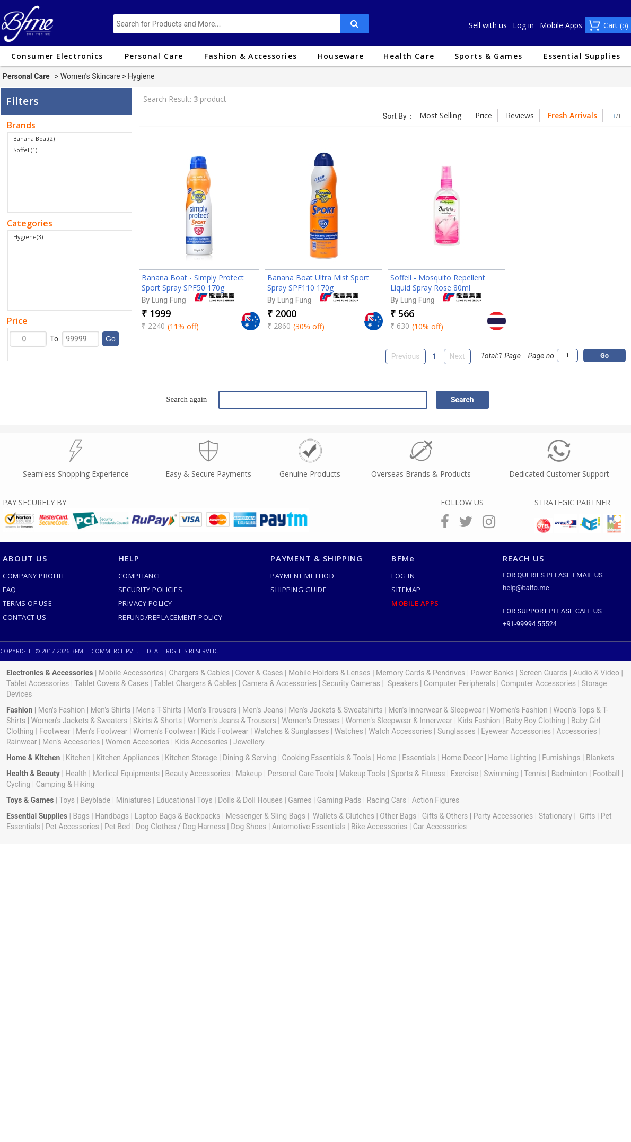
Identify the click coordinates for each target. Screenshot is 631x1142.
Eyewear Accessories (516, 731)
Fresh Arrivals (572, 115)
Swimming (501, 773)
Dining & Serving (249, 757)
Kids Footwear (224, 731)
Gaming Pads (339, 800)
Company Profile (34, 576)
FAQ (9, 589)
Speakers (403, 683)
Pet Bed (117, 826)
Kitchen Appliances (127, 757)
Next (457, 356)
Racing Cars (387, 800)
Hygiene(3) (28, 237)
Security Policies (150, 589)
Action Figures (436, 800)
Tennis (535, 773)
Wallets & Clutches (343, 816)
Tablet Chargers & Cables (195, 683)
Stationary (555, 816)
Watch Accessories (400, 731)
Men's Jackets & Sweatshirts (335, 710)
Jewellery (249, 741)
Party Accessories (503, 816)
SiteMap (406, 589)
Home (386, 757)
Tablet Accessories (37, 683)
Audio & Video (596, 673)
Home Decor (462, 757)
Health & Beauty (33, 773)
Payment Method (302, 576)
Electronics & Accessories (49, 673)
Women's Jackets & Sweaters (79, 720)
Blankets (600, 757)
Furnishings (561, 757)
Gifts (587, 816)
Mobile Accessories (131, 673)
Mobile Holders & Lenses (329, 673)
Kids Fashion (479, 720)
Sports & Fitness (418, 773)
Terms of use (27, 603)
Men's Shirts (111, 710)
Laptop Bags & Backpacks (177, 816)
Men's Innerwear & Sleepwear (436, 710)
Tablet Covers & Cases (111, 683)
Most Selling (440, 115)
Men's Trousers (212, 710)
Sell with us (488, 25)
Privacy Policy (145, 603)
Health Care (408, 56)
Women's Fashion (519, 710)
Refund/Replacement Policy (170, 617)
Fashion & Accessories (250, 56)
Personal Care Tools (301, 773)
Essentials (419, 757)
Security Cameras (351, 683)
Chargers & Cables (199, 673)
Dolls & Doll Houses (250, 800)
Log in (523, 25)
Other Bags (398, 816)
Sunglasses (456, 731)
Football (606, 773)
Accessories (576, 731)
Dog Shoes (248, 826)
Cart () (615, 25)
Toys (67, 800)
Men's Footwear (102, 731)
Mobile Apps (561, 25)
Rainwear (21, 741)
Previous (405, 356)
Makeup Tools (362, 773)
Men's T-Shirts (159, 710)
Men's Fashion (61, 710)
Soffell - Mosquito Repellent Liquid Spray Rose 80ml (437, 283)
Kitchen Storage (191, 757)
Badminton (569, 773)
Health (76, 773)
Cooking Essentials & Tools (326, 757)
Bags (81, 816)
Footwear (54, 731)
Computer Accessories (538, 683)
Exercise (464, 773)
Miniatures (133, 800)
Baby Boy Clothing (536, 720)
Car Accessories (440, 826)
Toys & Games (30, 800)
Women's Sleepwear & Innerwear (398, 720)
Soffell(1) (25, 150)
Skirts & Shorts (157, 720)
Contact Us (24, 617)
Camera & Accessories (279, 683)
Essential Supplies (582, 56)
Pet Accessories (72, 826)
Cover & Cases (259, 673)
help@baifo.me (526, 588)
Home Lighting (512, 757)
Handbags (112, 816)
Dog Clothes (156, 826)
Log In (403, 576)
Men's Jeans (262, 710)
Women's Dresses (311, 720)
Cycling (18, 784)
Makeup (249, 773)
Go (111, 339)
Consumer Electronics (57, 56)
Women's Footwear (164, 731)
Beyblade (95, 800)
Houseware (341, 56)
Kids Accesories (201, 741)
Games (299, 800)
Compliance (140, 576)
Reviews (520, 115)
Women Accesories (137, 741)
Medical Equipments (126, 773)
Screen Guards (543, 673)
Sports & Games (488, 56)
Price (483, 115)
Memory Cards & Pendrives (420, 673)
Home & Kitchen (33, 757)
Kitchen (78, 757)
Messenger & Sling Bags (266, 816)
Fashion (19, 710)
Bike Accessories (379, 826)
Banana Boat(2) (34, 139)
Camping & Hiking (65, 784)
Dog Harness (203, 826)
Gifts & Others (445, 816)
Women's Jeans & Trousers (231, 720)
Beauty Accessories (198, 773)
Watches (349, 731)
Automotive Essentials (309, 826)
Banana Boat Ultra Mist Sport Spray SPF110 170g (318, 283)
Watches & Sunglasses (291, 731)
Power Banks (492, 673)
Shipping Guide (298, 589)
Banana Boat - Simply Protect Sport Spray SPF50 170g (193, 283)
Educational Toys (184, 800)
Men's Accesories (71, 741)
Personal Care (154, 56)
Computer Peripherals (459, 683)
